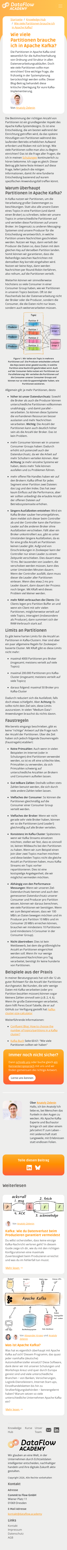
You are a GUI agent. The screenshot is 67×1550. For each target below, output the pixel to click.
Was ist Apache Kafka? (23, 1345)
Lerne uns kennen (22, 1078)
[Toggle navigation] (60, 6)
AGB (10, 1537)
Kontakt (13, 1526)
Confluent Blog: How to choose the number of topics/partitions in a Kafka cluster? (34, 1030)
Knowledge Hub (36, 19)
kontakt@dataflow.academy (25, 1514)
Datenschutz (16, 1533)
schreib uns (23, 1062)
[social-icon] (29, 1167)
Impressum (15, 1529)
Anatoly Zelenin (25, 108)
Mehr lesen (14, 1268)
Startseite (16, 19)
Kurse (28, 1428)
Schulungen (29, 157)
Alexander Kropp (33, 1335)
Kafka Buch (17, 1041)
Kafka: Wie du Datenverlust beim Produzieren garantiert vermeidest (32, 1233)
